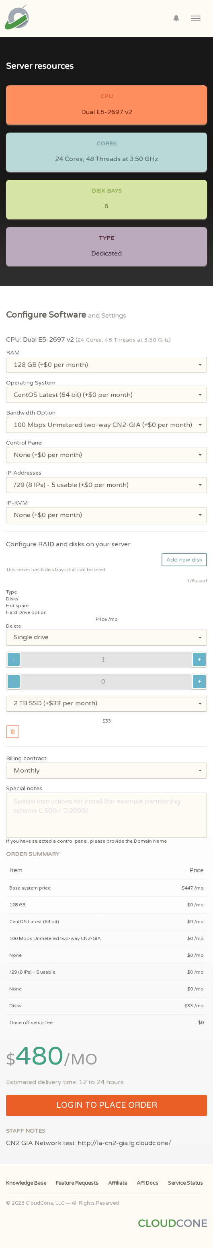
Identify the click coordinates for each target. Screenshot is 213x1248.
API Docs (147, 1183)
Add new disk (184, 559)
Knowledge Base (26, 1183)
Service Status (185, 1183)
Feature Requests (77, 1183)
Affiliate (117, 1183)
